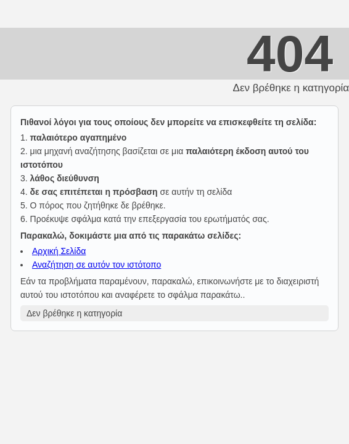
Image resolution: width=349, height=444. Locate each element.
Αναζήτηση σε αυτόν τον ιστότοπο (96, 264)
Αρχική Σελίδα (59, 251)
